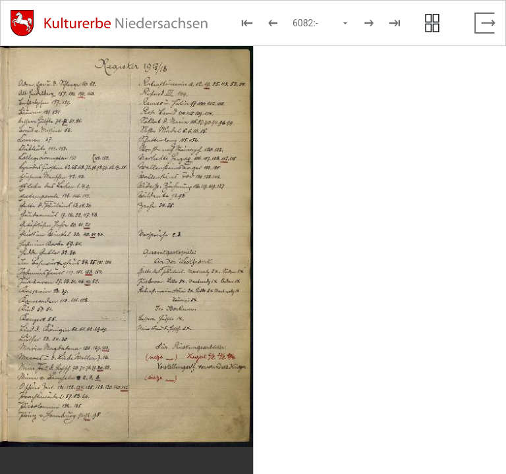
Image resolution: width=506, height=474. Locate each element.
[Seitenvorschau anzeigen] (432, 23)
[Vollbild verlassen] (484, 23)
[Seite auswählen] (321, 23)
